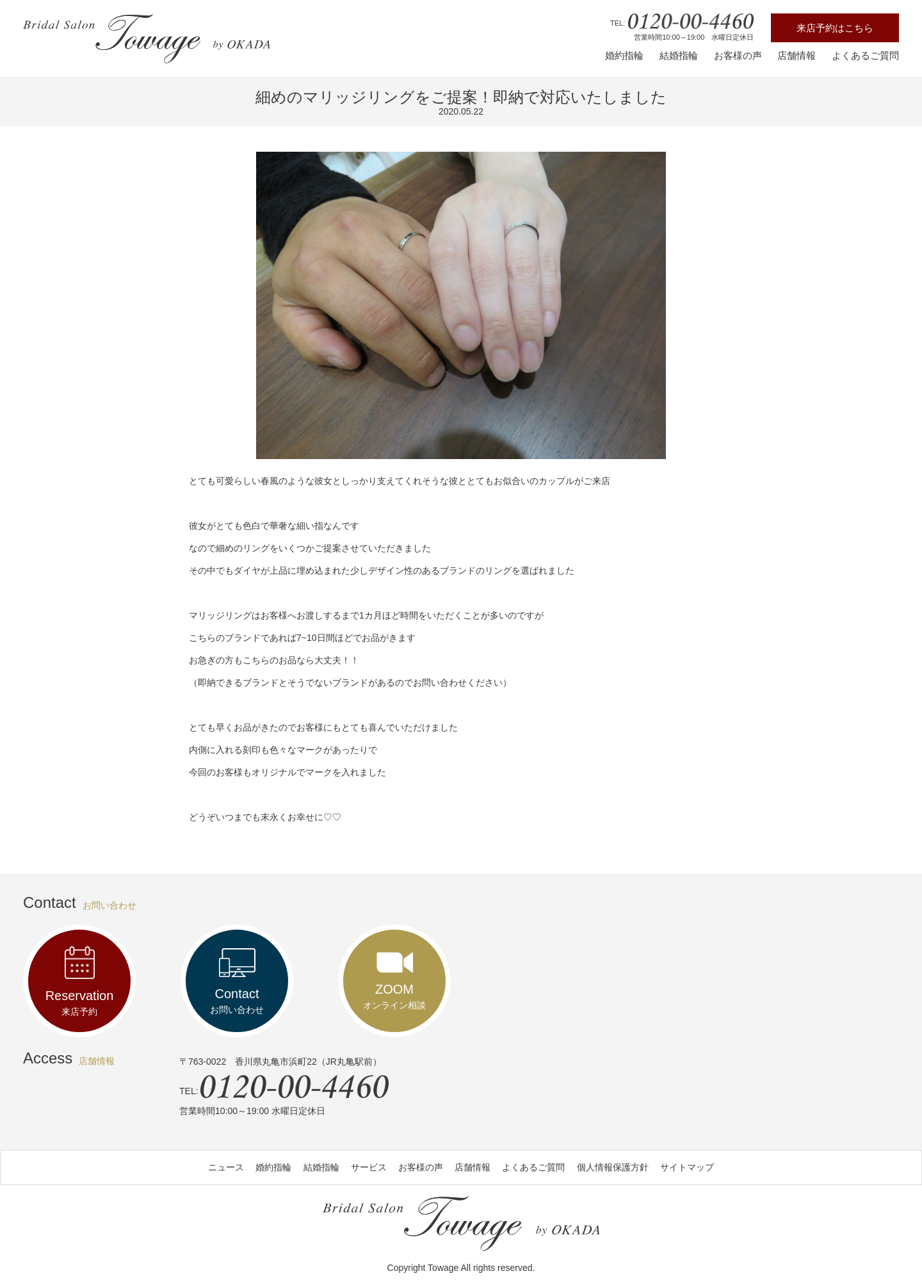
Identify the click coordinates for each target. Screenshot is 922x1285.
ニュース (226, 1167)
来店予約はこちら (835, 27)
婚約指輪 (624, 55)
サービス (369, 1167)
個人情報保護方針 (613, 1167)
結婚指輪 (678, 55)
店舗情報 (796, 55)
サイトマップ (687, 1167)
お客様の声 (738, 55)
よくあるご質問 (865, 55)
